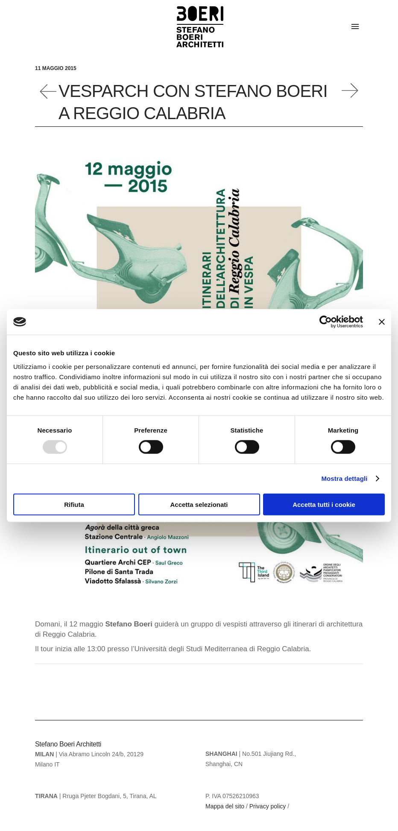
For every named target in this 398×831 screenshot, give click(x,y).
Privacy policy (267, 806)
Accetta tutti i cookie (324, 504)
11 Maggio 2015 (55, 68)
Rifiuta (74, 504)
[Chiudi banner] (382, 322)
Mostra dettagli (344, 478)
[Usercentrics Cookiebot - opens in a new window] (325, 322)
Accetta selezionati (199, 504)
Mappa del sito (224, 806)
